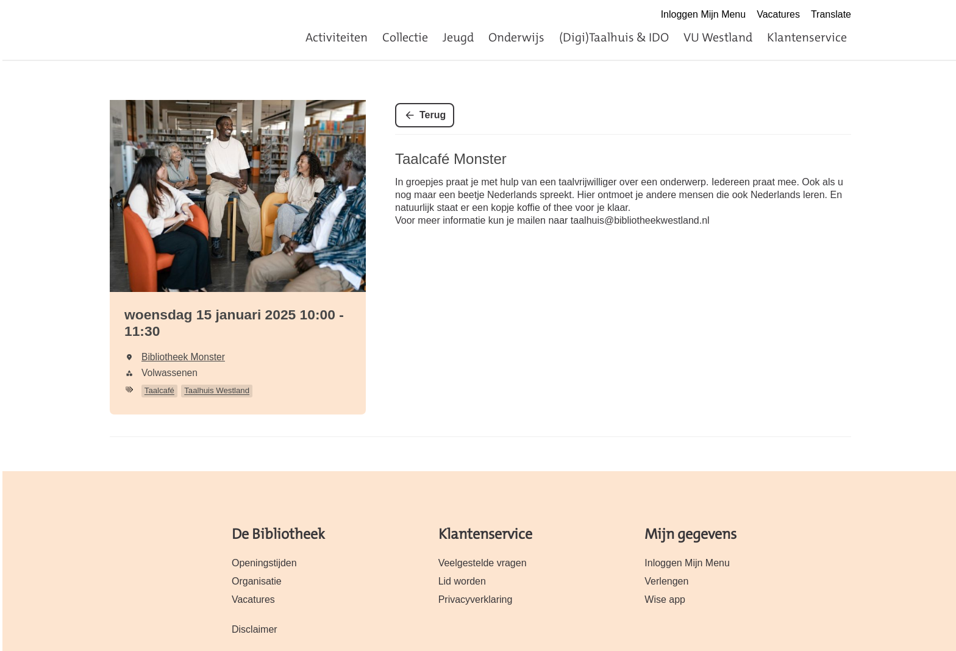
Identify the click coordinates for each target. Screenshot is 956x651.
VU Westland (717, 37)
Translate (831, 14)
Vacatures (778, 14)
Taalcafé (159, 390)
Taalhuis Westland (216, 390)
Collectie (405, 37)
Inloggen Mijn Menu (703, 14)
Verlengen (666, 581)
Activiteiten (336, 37)
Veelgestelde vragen (482, 563)
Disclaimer (254, 629)
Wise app (664, 599)
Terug (432, 115)
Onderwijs (516, 37)
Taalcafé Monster (451, 159)
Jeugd (458, 37)
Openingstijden (264, 563)
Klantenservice (807, 37)
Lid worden (462, 581)
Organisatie (257, 581)
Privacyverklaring (475, 599)
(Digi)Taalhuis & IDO (614, 37)
